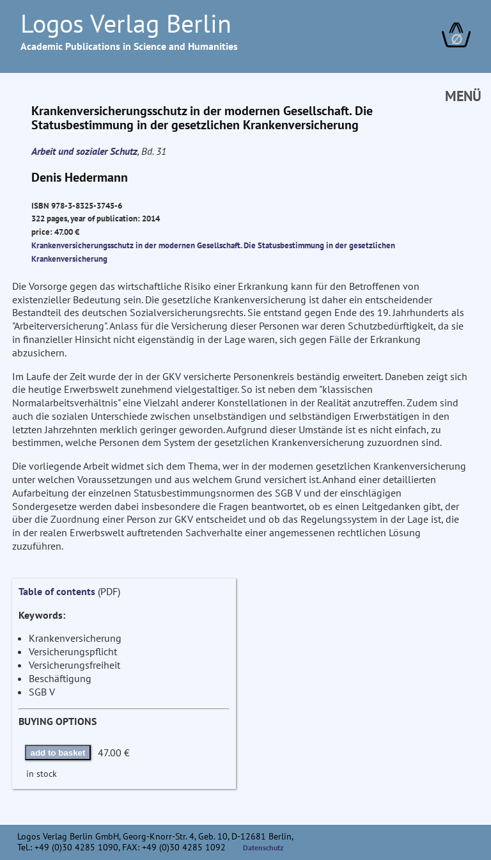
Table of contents (57, 591)
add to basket (58, 753)
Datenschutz (263, 847)
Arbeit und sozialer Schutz (84, 151)
